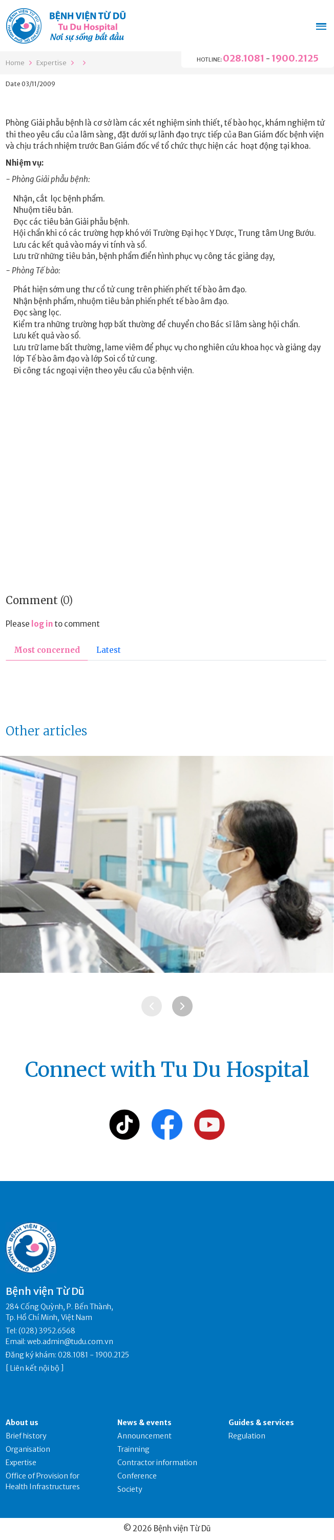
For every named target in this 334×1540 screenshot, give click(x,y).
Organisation (28, 1449)
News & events (144, 1422)
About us (22, 1422)
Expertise (51, 62)
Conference (137, 1476)
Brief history (26, 1436)
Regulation (246, 1436)
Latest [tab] (108, 650)
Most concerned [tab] (47, 650)
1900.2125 (295, 58)
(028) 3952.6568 (46, 1330)
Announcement (144, 1436)
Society (129, 1489)
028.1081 (243, 58)
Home (15, 62)
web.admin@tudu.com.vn (70, 1341)
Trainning (133, 1449)
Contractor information (157, 1462)
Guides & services (261, 1422)
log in (42, 624)
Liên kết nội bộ (34, 1368)
